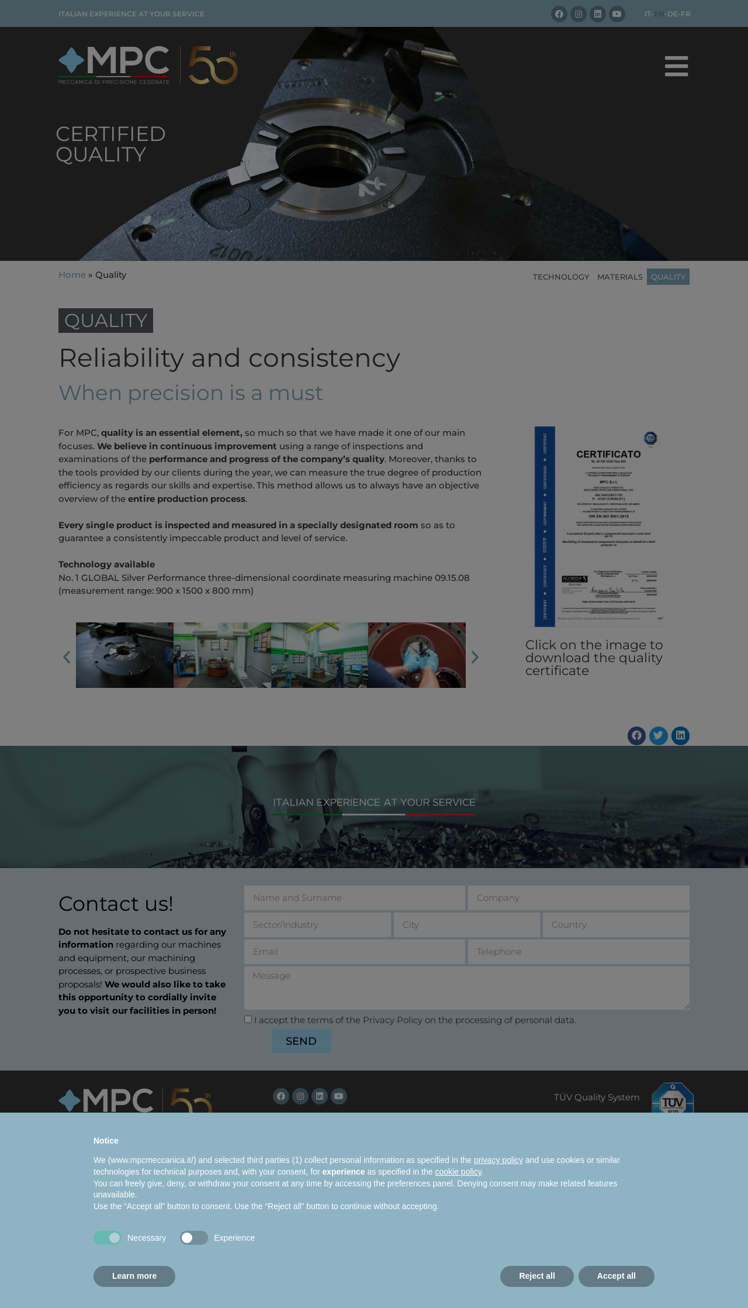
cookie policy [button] (458, 1171)
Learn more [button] (134, 1276)
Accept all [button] (616, 1276)
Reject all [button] (537, 1276)
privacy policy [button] (498, 1160)
